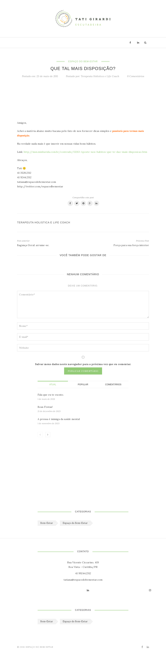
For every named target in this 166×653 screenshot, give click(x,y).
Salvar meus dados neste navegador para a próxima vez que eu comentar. (83, 364)
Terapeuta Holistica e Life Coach (100, 76)
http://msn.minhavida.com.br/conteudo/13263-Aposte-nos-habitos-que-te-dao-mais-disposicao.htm (85, 152)
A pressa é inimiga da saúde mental (59, 419)
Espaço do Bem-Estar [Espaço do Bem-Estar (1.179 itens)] (75, 523)
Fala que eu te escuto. (51, 394)
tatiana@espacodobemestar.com (83, 579)
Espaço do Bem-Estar (83, 61)
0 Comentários (135, 76)
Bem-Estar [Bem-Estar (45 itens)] (46, 523)
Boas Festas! (45, 407)
